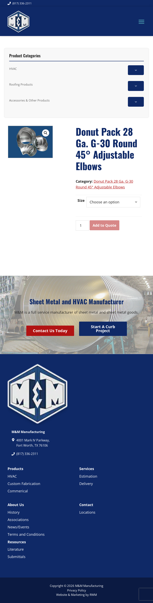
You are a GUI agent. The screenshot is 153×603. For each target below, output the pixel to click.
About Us (16, 504)
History (14, 512)
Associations (18, 519)
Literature (16, 549)
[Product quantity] (82, 225)
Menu (141, 21)
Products (15, 468)
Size (81, 200)
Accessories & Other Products (29, 100)
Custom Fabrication (24, 483)
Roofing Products (21, 84)
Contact (86, 504)
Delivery (86, 483)
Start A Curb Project (103, 328)
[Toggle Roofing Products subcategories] (136, 86)
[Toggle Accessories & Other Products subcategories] (136, 102)
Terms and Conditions (26, 534)
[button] (45, 133)
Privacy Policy (76, 590)
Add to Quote (104, 225)
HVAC (13, 69)
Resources (17, 542)
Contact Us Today (50, 330)
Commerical (18, 491)
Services (86, 468)
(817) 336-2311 (20, 3)
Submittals (17, 556)
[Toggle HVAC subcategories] (136, 70)
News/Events (18, 527)
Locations (87, 512)
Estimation (88, 476)
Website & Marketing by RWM (76, 595)
